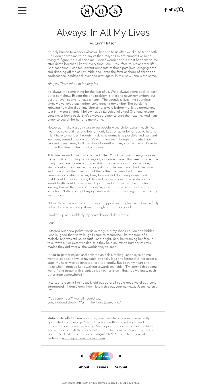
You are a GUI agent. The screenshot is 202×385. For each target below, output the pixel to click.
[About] (84, 367)
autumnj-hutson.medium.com (83, 338)
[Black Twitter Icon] (170, 9)
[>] (120, 355)
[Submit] (121, 367)
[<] (82, 355)
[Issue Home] (101, 356)
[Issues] (102, 367)
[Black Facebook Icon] (165, 9)
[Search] (181, 9)
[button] (22, 10)
